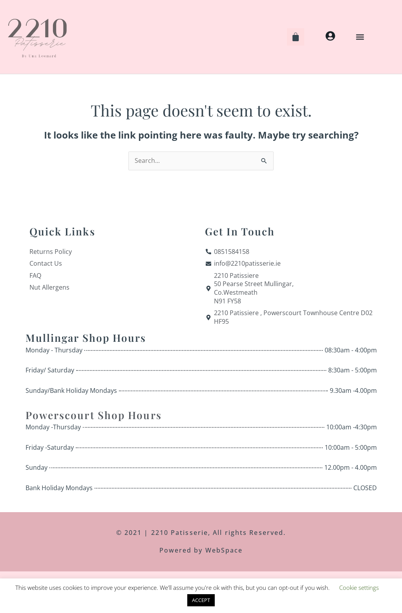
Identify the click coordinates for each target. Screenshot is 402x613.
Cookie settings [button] (359, 587)
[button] (360, 36)
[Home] (37, 37)
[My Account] (330, 36)
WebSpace (223, 550)
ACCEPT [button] (201, 600)
